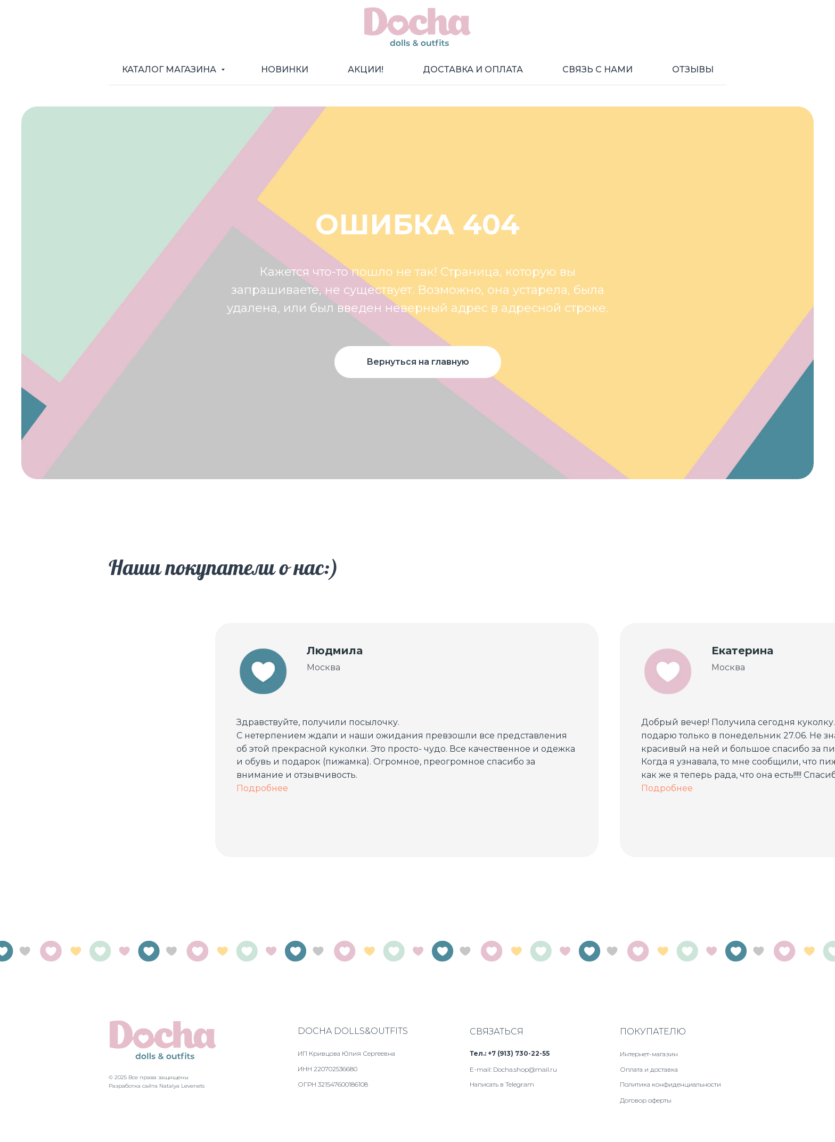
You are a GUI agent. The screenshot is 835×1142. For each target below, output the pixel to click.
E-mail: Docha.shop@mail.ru (513, 1069)
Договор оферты (646, 1100)
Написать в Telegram (502, 1084)
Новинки (284, 69)
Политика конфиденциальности (670, 1084)
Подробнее (262, 788)
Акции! (365, 69)
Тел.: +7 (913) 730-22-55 (510, 1053)
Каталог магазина (170, 69)
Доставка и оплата (473, 69)
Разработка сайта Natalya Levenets (156, 1085)
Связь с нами (597, 69)
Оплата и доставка (649, 1069)
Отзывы (693, 69)
